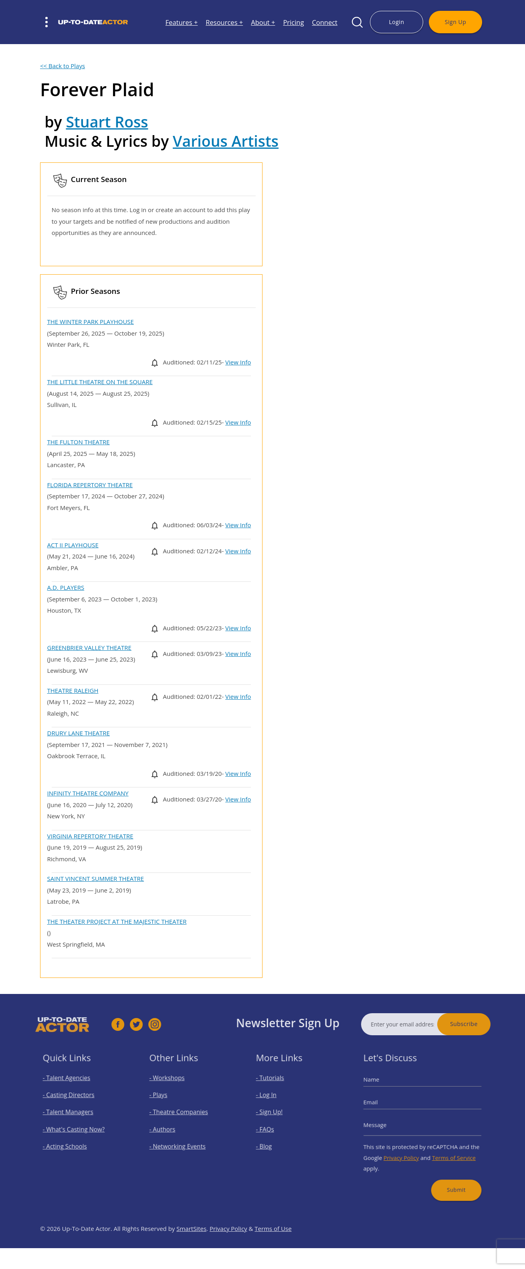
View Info (238, 362)
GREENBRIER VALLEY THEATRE (89, 648)
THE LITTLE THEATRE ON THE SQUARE (100, 382)
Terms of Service (448, 1152)
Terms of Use (272, 1245)
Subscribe (481, 1024)
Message (383, 1125)
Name (380, 1088)
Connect (324, 22)
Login (396, 22)
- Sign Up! (275, 1114)
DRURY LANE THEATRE (78, 733)
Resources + (224, 22)
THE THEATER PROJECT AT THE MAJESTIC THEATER (117, 921)
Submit (450, 1179)
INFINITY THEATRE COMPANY (88, 793)
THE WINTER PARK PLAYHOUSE (90, 322)
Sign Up (455, 22)
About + (263, 22)
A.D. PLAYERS (66, 587)
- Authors (167, 1128)
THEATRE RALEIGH (73, 690)
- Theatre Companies (181, 1114)
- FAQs (271, 1128)
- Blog (270, 1142)
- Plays (164, 1100)
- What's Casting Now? (75, 1128)
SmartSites (191, 1245)
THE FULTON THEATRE (78, 442)
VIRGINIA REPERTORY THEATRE (90, 836)
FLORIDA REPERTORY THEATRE (90, 485)
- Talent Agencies (70, 1086)
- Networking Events (180, 1142)
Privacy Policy (405, 1152)
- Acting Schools (68, 1142)
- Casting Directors (71, 1100)
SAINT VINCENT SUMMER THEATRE (95, 878)
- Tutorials (275, 1086)
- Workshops (171, 1086)
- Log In (272, 1100)
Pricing (293, 22)
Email (380, 1106)
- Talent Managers (71, 1114)
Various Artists (226, 141)
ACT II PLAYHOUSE (73, 545)
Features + (182, 22)
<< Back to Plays (62, 66)
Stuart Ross (107, 121)
